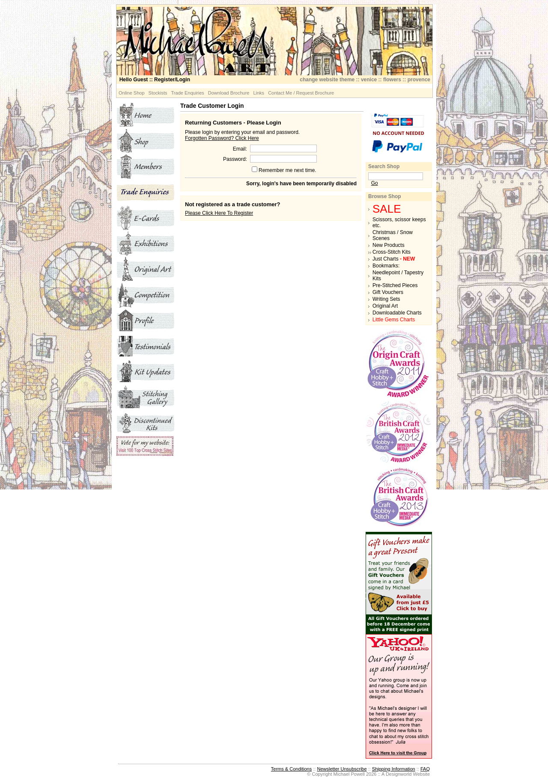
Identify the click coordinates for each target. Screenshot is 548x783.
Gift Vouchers (387, 292)
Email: (240, 149)
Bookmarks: (385, 266)
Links (258, 92)
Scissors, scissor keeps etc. (399, 222)
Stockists (158, 92)
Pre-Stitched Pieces (394, 285)
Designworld (399, 774)
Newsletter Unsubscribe (341, 768)
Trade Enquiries (187, 92)
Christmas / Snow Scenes (392, 235)
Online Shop (132, 92)
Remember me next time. (287, 170)
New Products (388, 245)
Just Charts (393, 259)
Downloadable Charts (397, 313)
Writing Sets (386, 299)
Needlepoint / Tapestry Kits (397, 276)
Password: (235, 159)
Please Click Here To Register (219, 213)
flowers (392, 80)
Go (374, 183)
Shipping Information (393, 768)
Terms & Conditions (291, 768)
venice (369, 80)
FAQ (425, 768)
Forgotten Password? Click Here (222, 138)
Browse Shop (384, 196)
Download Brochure (229, 92)
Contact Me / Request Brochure (301, 92)
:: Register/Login (154, 80)
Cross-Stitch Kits (391, 252)
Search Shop (383, 166)
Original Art (385, 306)
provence (419, 80)
